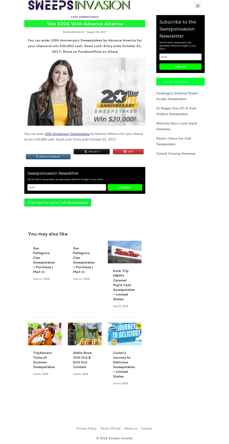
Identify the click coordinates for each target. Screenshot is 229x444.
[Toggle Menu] (197, 5)
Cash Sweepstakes (85, 17)
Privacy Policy (87, 428)
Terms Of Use (110, 428)
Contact (147, 428)
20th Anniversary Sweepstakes (67, 133)
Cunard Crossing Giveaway (175, 153)
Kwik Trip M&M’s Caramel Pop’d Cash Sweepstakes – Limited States (124, 285)
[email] (180, 57)
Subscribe (124, 187)
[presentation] (125, 252)
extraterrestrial (75, 32)
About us (130, 428)
